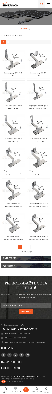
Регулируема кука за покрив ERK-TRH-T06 (13, 107)
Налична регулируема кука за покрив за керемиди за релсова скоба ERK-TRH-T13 (38, 205)
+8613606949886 (19, 338)
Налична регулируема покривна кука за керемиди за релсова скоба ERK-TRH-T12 (13, 205)
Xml (31, 379)
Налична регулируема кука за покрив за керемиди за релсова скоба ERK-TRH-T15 (38, 238)
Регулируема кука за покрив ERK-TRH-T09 (38, 140)
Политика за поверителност (18, 379)
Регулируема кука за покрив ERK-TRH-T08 (13, 140)
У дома (25, 29)
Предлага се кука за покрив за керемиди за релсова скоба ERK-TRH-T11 (39, 172)
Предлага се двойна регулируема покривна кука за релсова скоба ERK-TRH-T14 (13, 238)
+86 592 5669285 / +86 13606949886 (19, 329)
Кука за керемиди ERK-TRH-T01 (13, 74)
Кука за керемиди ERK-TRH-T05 (39, 74)
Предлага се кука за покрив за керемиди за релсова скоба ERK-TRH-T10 (13, 172)
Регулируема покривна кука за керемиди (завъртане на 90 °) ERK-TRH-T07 (38, 107)
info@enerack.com (24, 333)
